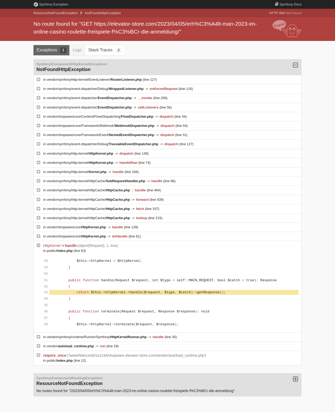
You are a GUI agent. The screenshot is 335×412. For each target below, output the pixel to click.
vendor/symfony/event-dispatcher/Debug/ (95, 89)
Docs (288, 4)
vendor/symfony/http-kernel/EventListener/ (95, 80)
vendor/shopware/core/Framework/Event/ (101, 135)
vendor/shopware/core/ (77, 227)
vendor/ (71, 346)
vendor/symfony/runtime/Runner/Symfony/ (97, 337)
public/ (60, 251)
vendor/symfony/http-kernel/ (80, 153)
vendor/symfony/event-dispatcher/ (90, 98)
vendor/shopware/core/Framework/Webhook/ (101, 126)
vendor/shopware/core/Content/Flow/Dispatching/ (100, 116)
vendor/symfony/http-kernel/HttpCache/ (96, 181)
